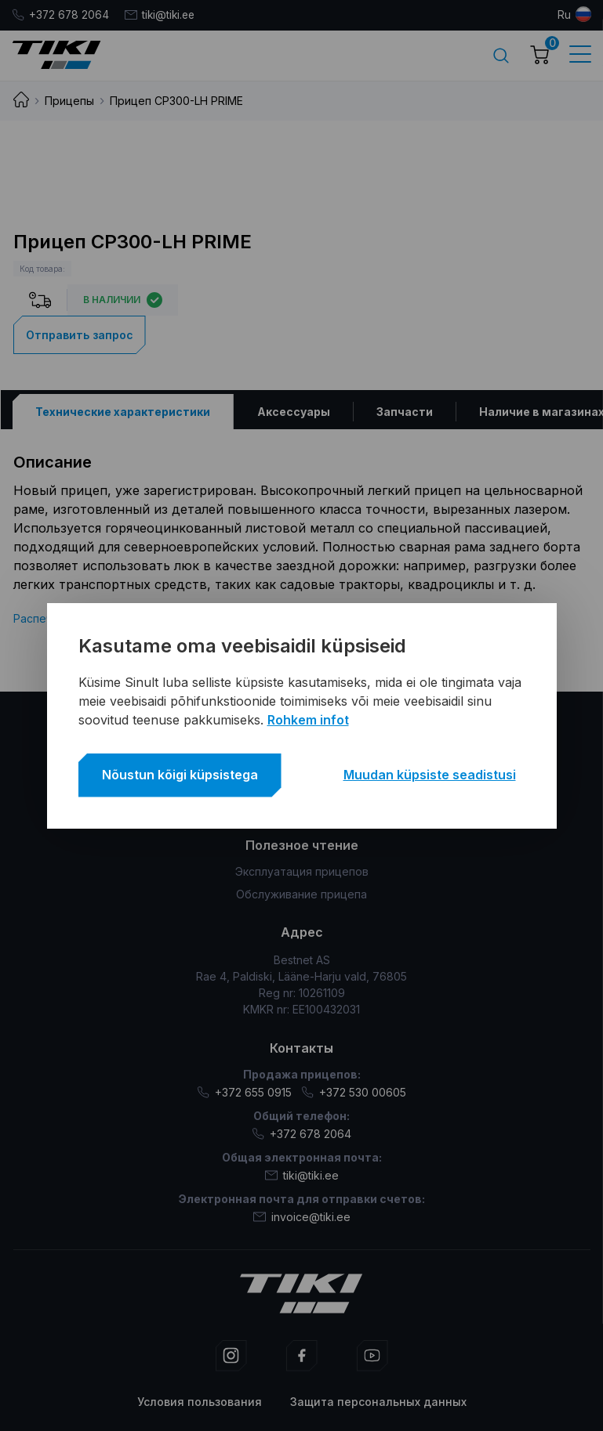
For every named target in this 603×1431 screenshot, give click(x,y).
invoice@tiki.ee (302, 1216)
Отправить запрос (79, 334)
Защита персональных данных (378, 1401)
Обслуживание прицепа (301, 894)
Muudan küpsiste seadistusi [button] (429, 774)
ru (564, 14)
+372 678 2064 (61, 14)
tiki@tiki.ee (162, 14)
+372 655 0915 (244, 1091)
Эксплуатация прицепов (302, 871)
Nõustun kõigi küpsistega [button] (180, 774)
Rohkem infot (308, 720)
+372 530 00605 (353, 1091)
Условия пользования (199, 1401)
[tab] (122, 410)
